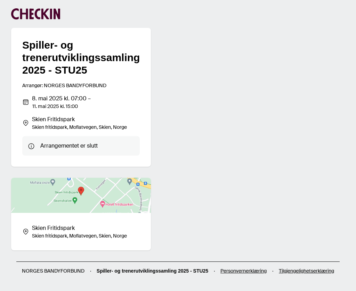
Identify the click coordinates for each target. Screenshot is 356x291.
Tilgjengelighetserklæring (306, 271)
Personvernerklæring (243, 271)
